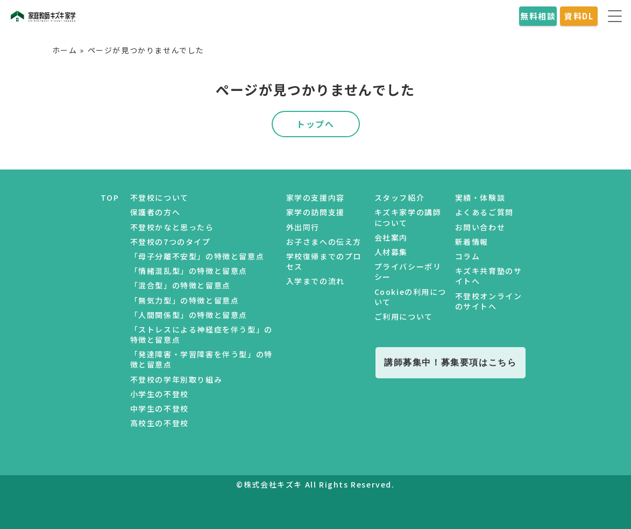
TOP (110, 197)
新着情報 (471, 241)
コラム (467, 256)
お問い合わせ (480, 227)
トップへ (315, 123)
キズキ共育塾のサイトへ (488, 275)
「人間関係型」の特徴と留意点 (188, 314)
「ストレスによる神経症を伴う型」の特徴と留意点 (201, 334)
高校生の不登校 (159, 423)
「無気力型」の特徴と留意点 (184, 300)
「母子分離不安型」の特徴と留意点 (197, 256)
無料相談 (538, 16)
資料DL (578, 16)
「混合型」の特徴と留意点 (180, 285)
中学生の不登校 (159, 408)
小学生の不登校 (159, 394)
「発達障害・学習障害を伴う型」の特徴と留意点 (201, 359)
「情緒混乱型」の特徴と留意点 (188, 270)
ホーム (64, 50)
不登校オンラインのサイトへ (488, 301)
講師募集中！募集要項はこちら (450, 362)
